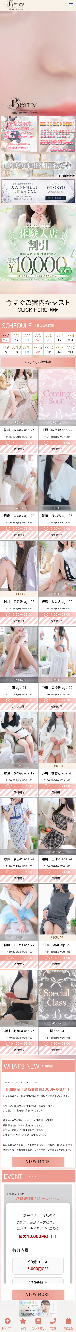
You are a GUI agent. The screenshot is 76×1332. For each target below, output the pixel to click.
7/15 (70, 349)
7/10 (16, 349)
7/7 (59, 337)
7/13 (49, 349)
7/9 (5, 349)
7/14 (59, 349)
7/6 (48, 337)
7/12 (38, 349)
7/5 (37, 337)
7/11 (27, 349)
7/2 (5, 337)
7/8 (70, 337)
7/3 (16, 337)
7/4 (27, 337)
